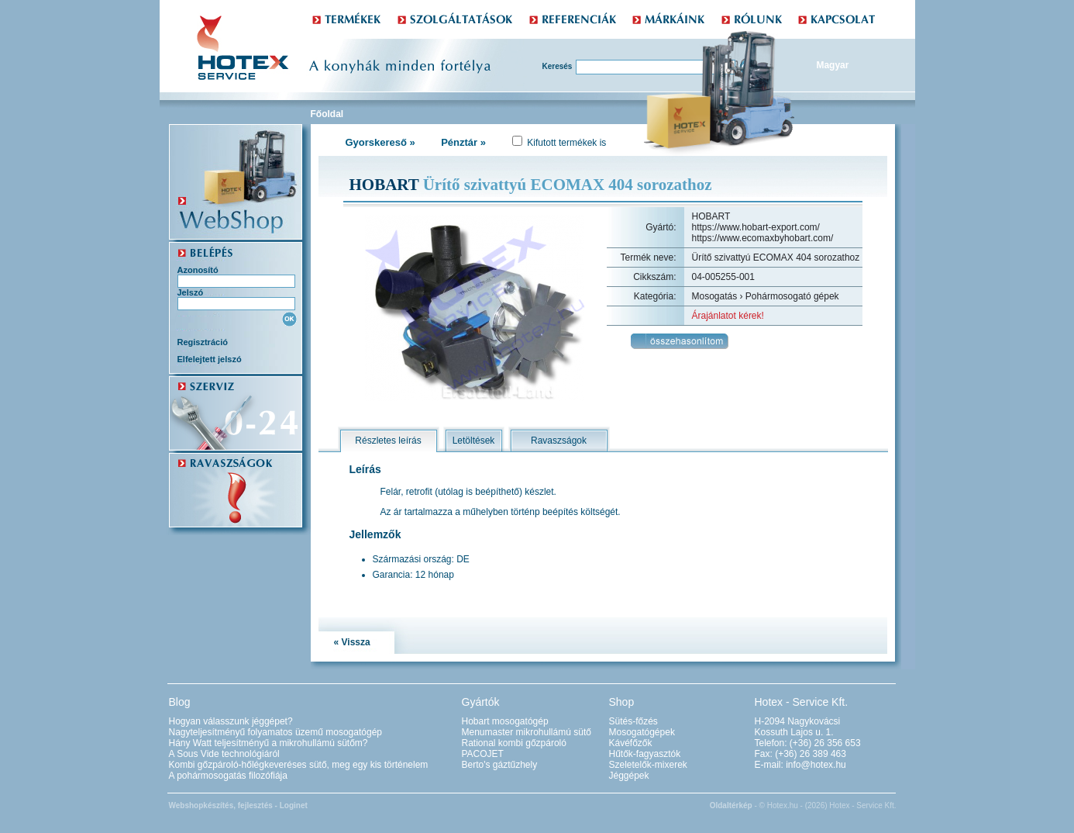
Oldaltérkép (731, 805)
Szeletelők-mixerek (648, 764)
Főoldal (327, 114)
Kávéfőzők (630, 743)
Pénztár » (463, 142)
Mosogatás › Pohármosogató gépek (765, 296)
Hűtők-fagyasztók (645, 753)
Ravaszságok (559, 440)
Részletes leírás (388, 440)
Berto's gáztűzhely (500, 764)
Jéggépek (629, 775)
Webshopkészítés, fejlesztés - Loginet (238, 805)
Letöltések (474, 440)
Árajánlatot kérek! (728, 315)
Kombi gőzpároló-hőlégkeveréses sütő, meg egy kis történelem (299, 764)
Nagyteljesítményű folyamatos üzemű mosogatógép (275, 732)
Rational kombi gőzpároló (514, 743)
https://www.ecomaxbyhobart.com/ (763, 238)
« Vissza (352, 642)
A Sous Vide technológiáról (224, 753)
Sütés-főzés (633, 721)
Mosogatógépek (642, 732)
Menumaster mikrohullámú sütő (526, 732)
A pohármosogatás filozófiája (228, 775)
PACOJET (483, 753)
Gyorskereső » (380, 142)
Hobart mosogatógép (505, 721)
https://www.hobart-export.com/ (756, 227)
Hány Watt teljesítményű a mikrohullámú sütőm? (268, 743)
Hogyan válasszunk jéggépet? (231, 721)
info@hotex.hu (816, 764)
